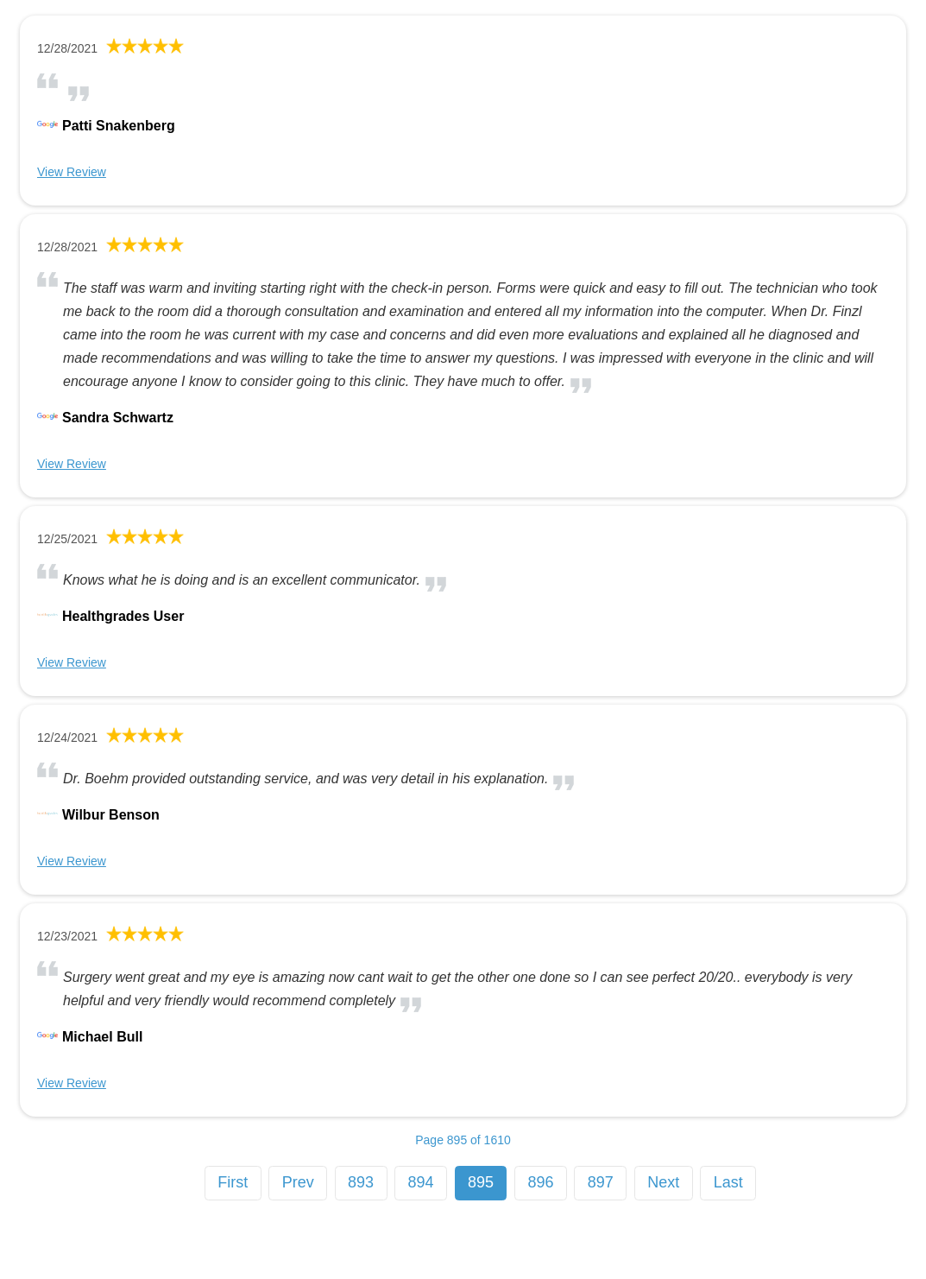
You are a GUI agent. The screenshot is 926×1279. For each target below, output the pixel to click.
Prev (298, 1182)
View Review (71, 172)
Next (663, 1182)
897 (601, 1182)
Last (728, 1182)
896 (540, 1182)
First (232, 1182)
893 (361, 1182)
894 (421, 1182)
